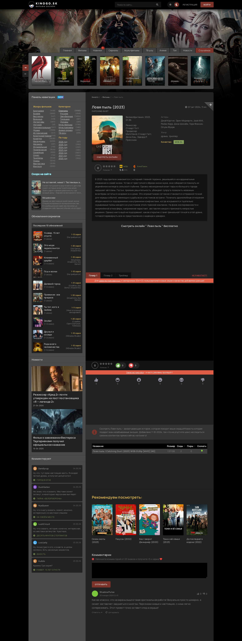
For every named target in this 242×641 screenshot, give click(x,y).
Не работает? (199, 275)
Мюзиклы (37, 144)
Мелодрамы (39, 141)
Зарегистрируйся (135, 372)
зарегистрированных (110, 280)
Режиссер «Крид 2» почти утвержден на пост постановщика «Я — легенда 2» (56, 398)
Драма (36, 130)
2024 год (63, 147)
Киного (95, 97)
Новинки (97, 50)
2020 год (63, 158)
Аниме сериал (66, 130)
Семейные (38, 152)
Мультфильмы (131, 50)
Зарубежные (66, 116)
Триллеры (38, 158)
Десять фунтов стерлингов (50, 535)
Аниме (163, 50)
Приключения (40, 149)
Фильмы (82, 50)
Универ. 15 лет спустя (46, 569)
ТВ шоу (149, 50)
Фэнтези (37, 166)
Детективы (38, 122)
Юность (39, 554)
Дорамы (64, 122)
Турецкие (65, 119)
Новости (187, 50)
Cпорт (36, 155)
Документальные (42, 127)
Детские (37, 124)
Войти (207, 4)
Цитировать (112, 612)
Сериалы (113, 50)
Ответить (97, 612)
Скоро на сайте (41, 174)
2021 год (63, 155)
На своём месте (44, 517)
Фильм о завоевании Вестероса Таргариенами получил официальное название (54, 441)
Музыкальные (40, 147)
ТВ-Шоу (62, 133)
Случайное (204, 50)
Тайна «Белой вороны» (47, 498)
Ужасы (36, 161)
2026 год (63, 142)
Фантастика (39, 163)
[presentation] (25, 74)
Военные (37, 119)
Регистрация (190, 4)
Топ (175, 50)
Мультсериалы (66, 127)
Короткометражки (42, 136)
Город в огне (42, 480)
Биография (38, 111)
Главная (67, 50)
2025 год (63, 144)
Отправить (101, 584)
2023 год (63, 150)
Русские (64, 113)
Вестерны (38, 116)
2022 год (63, 153)
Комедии (37, 138)
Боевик (36, 113)
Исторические (40, 133)
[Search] (157, 4)
